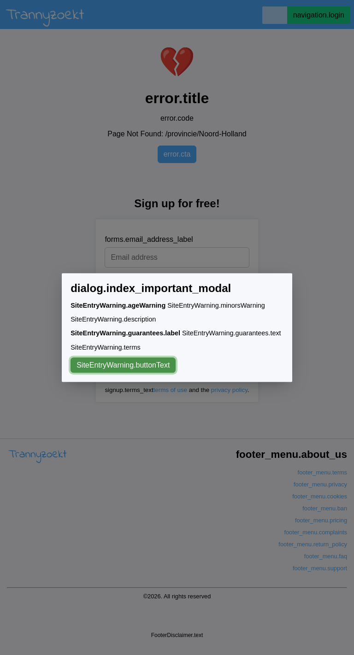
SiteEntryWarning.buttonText (123, 365)
